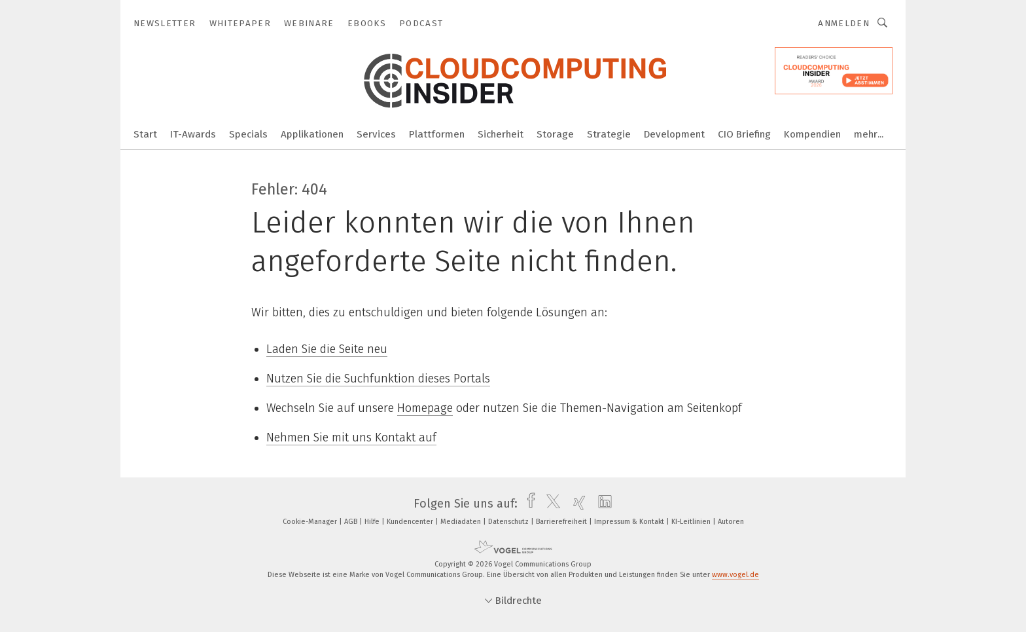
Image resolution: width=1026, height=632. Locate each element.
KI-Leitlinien (692, 521)
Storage (555, 134)
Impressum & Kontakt (630, 521)
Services (376, 134)
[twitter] (550, 503)
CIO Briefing (744, 134)
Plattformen (437, 134)
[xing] (576, 503)
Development (674, 134)
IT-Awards (193, 134)
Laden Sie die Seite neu (326, 349)
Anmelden (844, 23)
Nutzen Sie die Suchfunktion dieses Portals (378, 378)
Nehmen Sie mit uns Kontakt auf (351, 437)
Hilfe (372, 521)
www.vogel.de (735, 574)
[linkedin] (601, 503)
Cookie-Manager (311, 521)
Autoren (731, 521)
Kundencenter (411, 521)
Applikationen (312, 134)
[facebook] (528, 503)
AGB (351, 521)
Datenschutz (509, 521)
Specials (248, 134)
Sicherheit (500, 134)
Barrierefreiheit (562, 521)
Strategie (609, 134)
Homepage (425, 408)
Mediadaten (461, 521)
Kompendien (812, 134)
